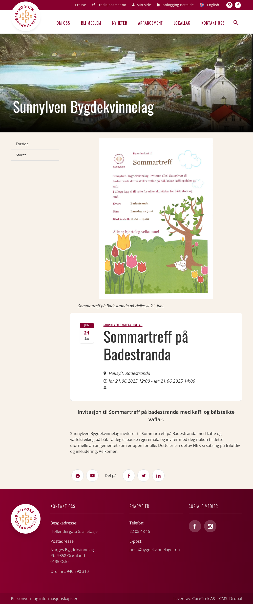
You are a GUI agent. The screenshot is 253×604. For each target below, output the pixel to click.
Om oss (63, 23)
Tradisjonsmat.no (111, 4)
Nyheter (119, 23)
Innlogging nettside (178, 4)
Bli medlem (91, 23)
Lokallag (182, 23)
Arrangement (150, 23)
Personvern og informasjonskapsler (44, 598)
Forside (22, 143)
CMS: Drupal (230, 598)
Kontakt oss (213, 23)
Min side (144, 4)
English (213, 4)
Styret (21, 154)
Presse (80, 4)
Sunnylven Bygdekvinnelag (123, 325)
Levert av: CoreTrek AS (194, 598)
